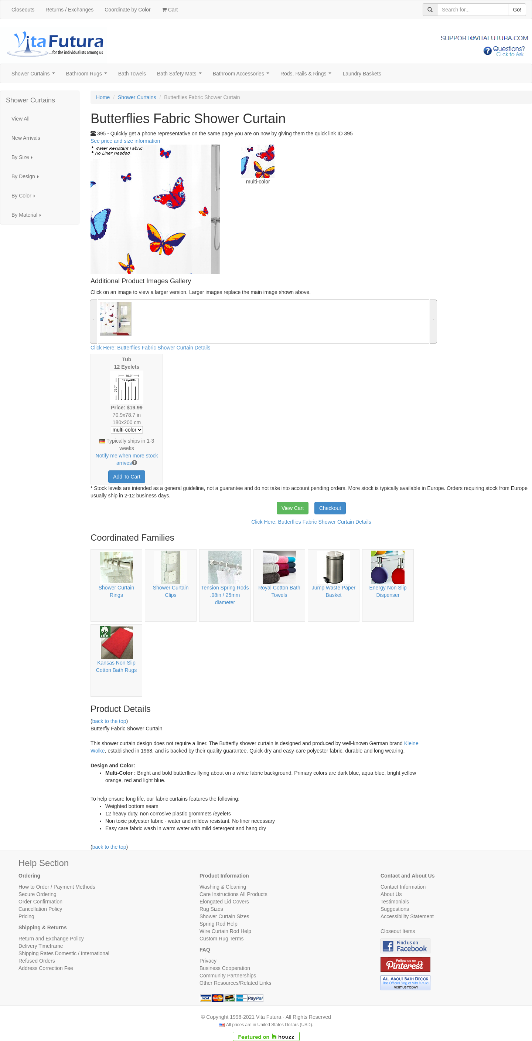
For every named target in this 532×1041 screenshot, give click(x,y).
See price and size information (125, 141)
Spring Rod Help (219, 924)
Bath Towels (132, 74)
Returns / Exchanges (69, 10)
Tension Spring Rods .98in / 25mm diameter (225, 595)
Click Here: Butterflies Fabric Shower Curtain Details (150, 348)
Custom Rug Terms (222, 939)
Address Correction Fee (45, 968)
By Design (27, 178)
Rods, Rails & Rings (307, 76)
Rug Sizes (211, 909)
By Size (24, 159)
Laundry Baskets (361, 74)
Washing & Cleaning (223, 887)
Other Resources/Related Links (236, 983)
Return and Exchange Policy (51, 939)
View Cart (293, 508)
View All (20, 119)
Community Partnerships (228, 976)
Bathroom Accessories (242, 76)
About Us (391, 894)
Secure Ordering (37, 894)
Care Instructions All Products (233, 894)
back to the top (109, 721)
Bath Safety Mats (180, 76)
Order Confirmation (40, 902)
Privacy (208, 961)
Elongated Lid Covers (224, 902)
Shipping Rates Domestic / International (63, 953)
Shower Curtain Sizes (224, 916)
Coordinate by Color (128, 10)
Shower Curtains (34, 76)
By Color (25, 198)
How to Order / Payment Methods (56, 887)
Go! (517, 10)
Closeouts (22, 10)
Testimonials (395, 902)
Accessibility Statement (407, 916)
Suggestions (395, 909)
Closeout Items (398, 931)
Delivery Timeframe (40, 946)
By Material (28, 217)
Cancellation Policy (40, 909)
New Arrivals (25, 138)
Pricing (26, 916)
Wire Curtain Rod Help (225, 931)
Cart (170, 10)
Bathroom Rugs (88, 76)
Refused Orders (36, 961)
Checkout (330, 508)
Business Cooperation (225, 968)
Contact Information (403, 887)
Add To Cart (126, 477)
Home (103, 97)
